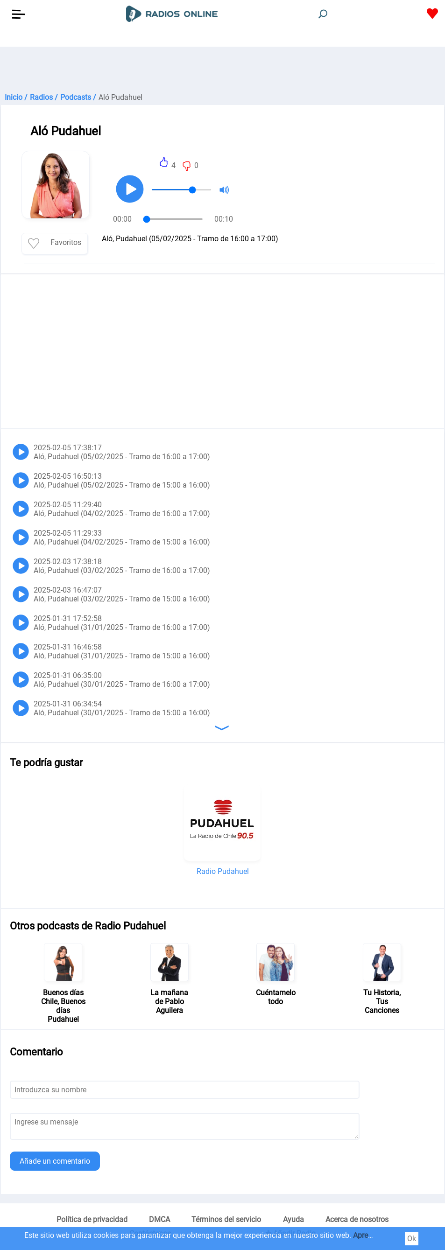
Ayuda (293, 1219)
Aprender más (376, 1235)
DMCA (159, 1219)
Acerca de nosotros (356, 1219)
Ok (411, 1238)
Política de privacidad (92, 1219)
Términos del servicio (226, 1219)
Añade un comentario (55, 1161)
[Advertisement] (222, 70)
